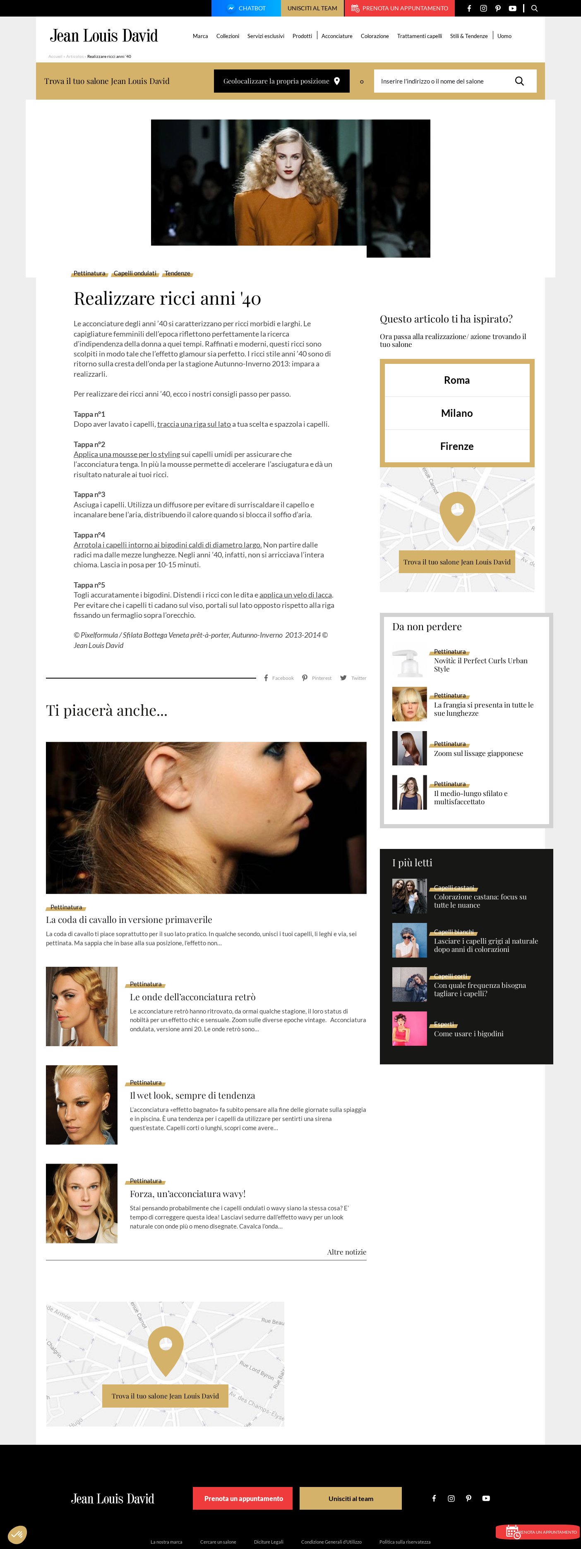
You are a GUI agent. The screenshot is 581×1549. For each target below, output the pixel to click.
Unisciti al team (312, 8)
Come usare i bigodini (469, 1034)
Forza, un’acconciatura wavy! (194, 1157)
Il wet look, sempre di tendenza (199, 1059)
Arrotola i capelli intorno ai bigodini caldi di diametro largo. (168, 544)
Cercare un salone (218, 1505)
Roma (457, 380)
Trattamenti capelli (421, 36)
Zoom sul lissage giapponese (478, 753)
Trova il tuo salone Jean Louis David (457, 561)
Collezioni (229, 36)
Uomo (506, 36)
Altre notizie (347, 1214)
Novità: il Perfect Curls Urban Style (481, 665)
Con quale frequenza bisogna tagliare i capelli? (480, 989)
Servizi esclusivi (267, 36)
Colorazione (377, 36)
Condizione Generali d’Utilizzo (331, 1505)
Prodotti (304, 36)
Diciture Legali (268, 1505)
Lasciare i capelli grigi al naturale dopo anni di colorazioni (486, 945)
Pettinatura (90, 273)
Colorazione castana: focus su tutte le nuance (480, 901)
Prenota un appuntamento (399, 8)
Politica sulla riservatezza (405, 1505)
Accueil (55, 56)
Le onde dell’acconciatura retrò (200, 960)
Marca (202, 36)
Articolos (75, 56)
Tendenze (177, 273)
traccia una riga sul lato (194, 423)
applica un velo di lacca (295, 594)
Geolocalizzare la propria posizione (281, 80)
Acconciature (338, 36)
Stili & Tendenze (471, 36)
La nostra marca (166, 1505)
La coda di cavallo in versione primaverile (138, 883)
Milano (457, 413)
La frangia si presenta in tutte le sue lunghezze (484, 709)
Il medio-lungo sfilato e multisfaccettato (471, 797)
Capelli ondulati (135, 273)
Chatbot (245, 9)
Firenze (457, 446)
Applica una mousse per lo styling (127, 454)
